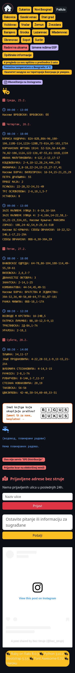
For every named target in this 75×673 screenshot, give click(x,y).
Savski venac (28, 17)
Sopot (26, 40)
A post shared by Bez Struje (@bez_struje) (37, 641)
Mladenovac (59, 32)
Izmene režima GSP (44, 47)
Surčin (39, 40)
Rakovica (9, 17)
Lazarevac (40, 32)
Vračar (25, 24)
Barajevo (9, 32)
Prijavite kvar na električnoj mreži (24, 467)
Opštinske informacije (18, 55)
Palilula (60, 9)
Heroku (11, 663)
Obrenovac (11, 40)
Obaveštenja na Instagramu (22, 82)
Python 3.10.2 (53, 654)
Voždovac (10, 24)
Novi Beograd (43, 9)
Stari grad (47, 17)
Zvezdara (55, 24)
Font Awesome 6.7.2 (48, 658)
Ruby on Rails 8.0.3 (24, 654)
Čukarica (24, 9)
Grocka (24, 32)
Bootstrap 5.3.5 (17, 658)
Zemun (39, 24)
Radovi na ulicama (15, 47)
